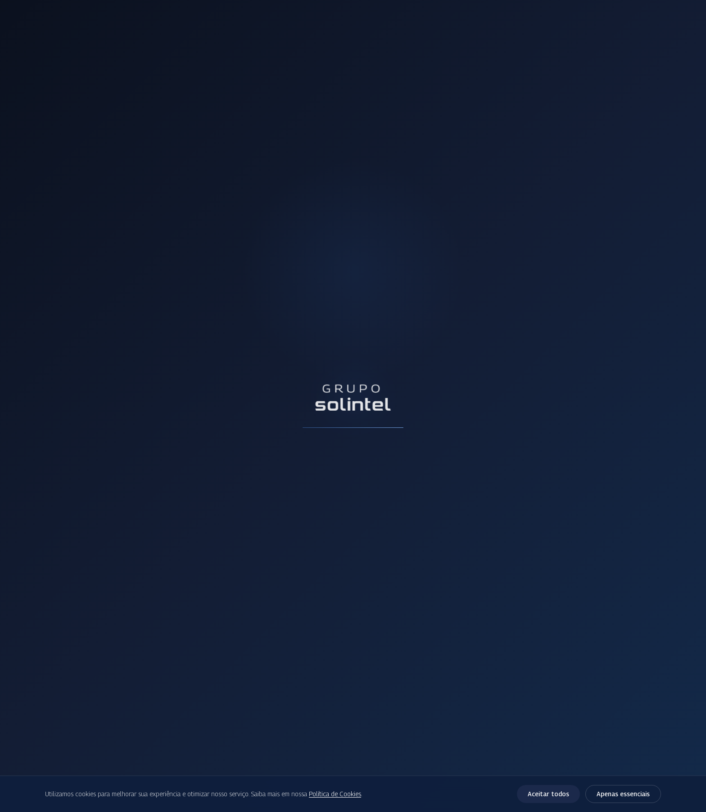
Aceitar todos (548, 794)
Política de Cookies (335, 794)
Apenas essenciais (623, 794)
